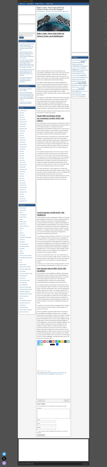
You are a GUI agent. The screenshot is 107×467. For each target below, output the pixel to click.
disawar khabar (23, 88)
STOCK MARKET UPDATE (25, 300)
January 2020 (22, 162)
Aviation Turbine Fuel (24, 226)
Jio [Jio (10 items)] (75, 75)
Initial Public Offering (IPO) (25, 269)
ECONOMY (22, 248)
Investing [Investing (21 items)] (81, 72)
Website (39, 429)
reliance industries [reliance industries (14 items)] (78, 85)
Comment (39, 408)
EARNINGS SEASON (24, 246)
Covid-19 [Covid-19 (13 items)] (74, 68)
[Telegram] (4, 454)
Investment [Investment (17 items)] (75, 73)
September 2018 (23, 192)
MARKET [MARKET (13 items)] (78, 75)
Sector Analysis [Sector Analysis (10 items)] (75, 89)
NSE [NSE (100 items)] (84, 83)
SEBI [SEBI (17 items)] (84, 87)
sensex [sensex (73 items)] (81, 89)
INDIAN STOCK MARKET (25, 266)
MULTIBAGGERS (23, 275)
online (21, 92)
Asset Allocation (23, 214)
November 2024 (23, 110)
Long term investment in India (26, 273)
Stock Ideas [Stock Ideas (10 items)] (85, 91)
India (21, 262)
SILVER (21, 298)
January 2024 (22, 119)
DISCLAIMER (30, 4)
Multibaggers (52, 374)
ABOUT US (22, 4)
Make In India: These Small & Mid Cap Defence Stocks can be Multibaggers (50, 8)
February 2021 (23, 140)
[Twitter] (4, 459)
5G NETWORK (23, 208)
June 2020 (22, 153)
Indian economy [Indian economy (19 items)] (80, 70)
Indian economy (23, 264)
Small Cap (57, 374)
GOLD (21, 260)
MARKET (42, 374)
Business (21, 232)
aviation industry (23, 221)
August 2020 (22, 149)
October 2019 (22, 167)
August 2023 (22, 130)
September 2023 (23, 128)
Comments (66, 11)
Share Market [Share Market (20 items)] (76, 91)
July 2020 (22, 151)
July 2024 (22, 112)
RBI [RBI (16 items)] (73, 85)
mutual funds (22, 278)
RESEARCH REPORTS (25, 291)
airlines (21, 212)
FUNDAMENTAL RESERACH (26, 257)
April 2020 (22, 158)
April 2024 (22, 115)
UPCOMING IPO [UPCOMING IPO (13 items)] (82, 96)
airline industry (23, 210)
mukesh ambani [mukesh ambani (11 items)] (75, 77)
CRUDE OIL (22, 239)
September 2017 (23, 201)
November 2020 (23, 146)
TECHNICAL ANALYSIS (25, 302)
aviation (21, 219)
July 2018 (22, 194)
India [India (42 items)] (74, 70)
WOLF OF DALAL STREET (25, 1)
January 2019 (22, 182)
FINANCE (22, 253)
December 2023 (23, 121)
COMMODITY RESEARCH (25, 237)
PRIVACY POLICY (39, 4)
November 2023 (23, 124)
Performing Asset (23, 282)
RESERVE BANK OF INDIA (26, 293)
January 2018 (22, 198)
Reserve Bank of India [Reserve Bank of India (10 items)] (78, 87)
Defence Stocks (43, 372)
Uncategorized (59, 11)
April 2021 (22, 135)
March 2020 (22, 160)
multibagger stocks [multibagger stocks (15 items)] (83, 77)
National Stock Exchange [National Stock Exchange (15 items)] (78, 81)
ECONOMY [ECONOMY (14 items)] (83, 68)
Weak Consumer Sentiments (26, 309)
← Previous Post (40, 400)
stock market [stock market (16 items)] (75, 93)
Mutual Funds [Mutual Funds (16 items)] (75, 79)
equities (21, 251)
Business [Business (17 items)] (74, 64)
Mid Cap (47, 374)
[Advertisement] (53, 53)
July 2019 (22, 173)
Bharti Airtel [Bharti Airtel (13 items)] (80, 60)
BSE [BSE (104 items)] (83, 62)
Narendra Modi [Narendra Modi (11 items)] (82, 79)
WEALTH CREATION (24, 311)
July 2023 (22, 133)
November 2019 (23, 164)
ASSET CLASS (23, 217)
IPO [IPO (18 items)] (79, 73)
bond (21, 230)
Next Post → (67, 400)
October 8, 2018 (50, 11)
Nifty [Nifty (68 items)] (80, 83)
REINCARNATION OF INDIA (26, 289)
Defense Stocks (50, 372)
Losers (38, 374)
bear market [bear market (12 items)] (74, 60)
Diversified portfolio (24, 244)
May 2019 (22, 178)
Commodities (22, 235)
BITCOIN (21, 228)
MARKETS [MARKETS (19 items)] (83, 75)
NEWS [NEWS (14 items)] (76, 83)
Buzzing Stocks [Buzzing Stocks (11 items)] (80, 64)
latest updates (23, 271)
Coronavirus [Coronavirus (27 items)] (83, 66)
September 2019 (23, 169)
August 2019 (22, 171)
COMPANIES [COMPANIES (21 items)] (76, 66)
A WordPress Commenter (25, 102)
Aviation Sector (23, 223)
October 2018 (22, 189)
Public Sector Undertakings (25, 287)
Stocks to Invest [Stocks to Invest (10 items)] (75, 96)
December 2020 (23, 144)
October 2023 (22, 126)
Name (38, 421)
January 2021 (22, 142)
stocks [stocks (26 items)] (84, 95)
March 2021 (22, 137)
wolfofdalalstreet (41, 11)
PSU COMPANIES (23, 284)
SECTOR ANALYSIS (24, 296)
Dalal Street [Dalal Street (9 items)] (78, 68)
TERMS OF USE (49, 4)
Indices (59, 372)
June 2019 (22, 176)
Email (38, 425)
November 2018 (23, 187)
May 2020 (22, 155)
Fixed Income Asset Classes (26, 255)
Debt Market (22, 241)
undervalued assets (24, 307)
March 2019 (22, 180)
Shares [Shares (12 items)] (81, 91)
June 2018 (22, 196)
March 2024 (22, 117)
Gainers (56, 372)
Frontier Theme (85, 465)
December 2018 (23, 185)
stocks (61, 374)
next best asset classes (24, 280)
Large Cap (64, 372)
